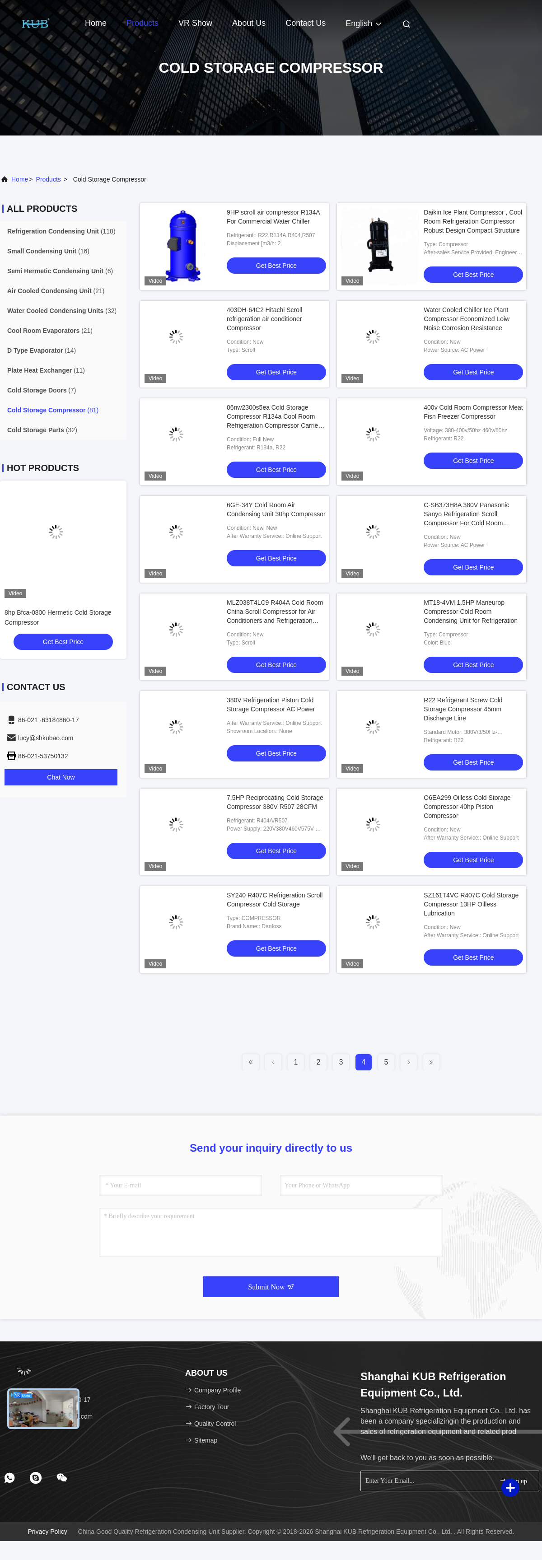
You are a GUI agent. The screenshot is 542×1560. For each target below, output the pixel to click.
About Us (249, 23)
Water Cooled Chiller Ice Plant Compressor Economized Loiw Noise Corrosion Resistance (466, 319)
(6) (60, 271)
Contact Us (305, 23)
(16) (48, 251)
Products (142, 23)
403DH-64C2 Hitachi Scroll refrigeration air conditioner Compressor (264, 319)
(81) (52, 410)
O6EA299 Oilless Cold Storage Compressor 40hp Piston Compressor (467, 806)
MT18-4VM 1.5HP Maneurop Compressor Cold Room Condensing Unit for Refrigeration (471, 611)
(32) (62, 310)
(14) (41, 350)
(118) (61, 231)
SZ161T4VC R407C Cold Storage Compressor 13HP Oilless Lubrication (471, 904)
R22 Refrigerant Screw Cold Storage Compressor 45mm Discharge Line (463, 709)
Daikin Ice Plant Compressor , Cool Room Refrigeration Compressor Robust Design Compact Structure (473, 221)
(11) (46, 370)
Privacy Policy (47, 1531)
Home (96, 23)
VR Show (195, 23)
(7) (41, 390)
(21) (55, 290)
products (48, 179)
